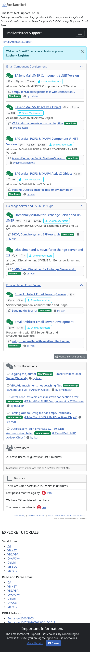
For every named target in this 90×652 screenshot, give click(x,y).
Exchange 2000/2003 (20, 618)
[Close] (82, 51)
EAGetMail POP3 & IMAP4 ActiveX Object (43, 173)
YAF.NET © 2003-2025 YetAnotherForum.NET (67, 515)
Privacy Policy (19, 515)
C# (9, 546)
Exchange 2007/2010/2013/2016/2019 (31, 622)
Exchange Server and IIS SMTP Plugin (29, 206)
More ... (12, 571)
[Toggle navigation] (80, 33)
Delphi (11, 562)
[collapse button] (82, 66)
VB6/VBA (12, 554)
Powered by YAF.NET (36, 515)
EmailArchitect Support (23, 33)
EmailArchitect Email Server (23, 285)
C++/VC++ (13, 558)
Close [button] (53, 643)
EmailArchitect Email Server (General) (41, 294)
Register (23, 55)
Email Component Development (26, 66)
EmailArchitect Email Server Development (44, 322)
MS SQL (12, 566)
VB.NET (12, 550)
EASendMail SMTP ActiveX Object (38, 107)
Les (41, 507)
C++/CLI (12, 603)
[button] (10, 76)
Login (10, 55)
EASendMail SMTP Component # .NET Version (47, 75)
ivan (47, 493)
